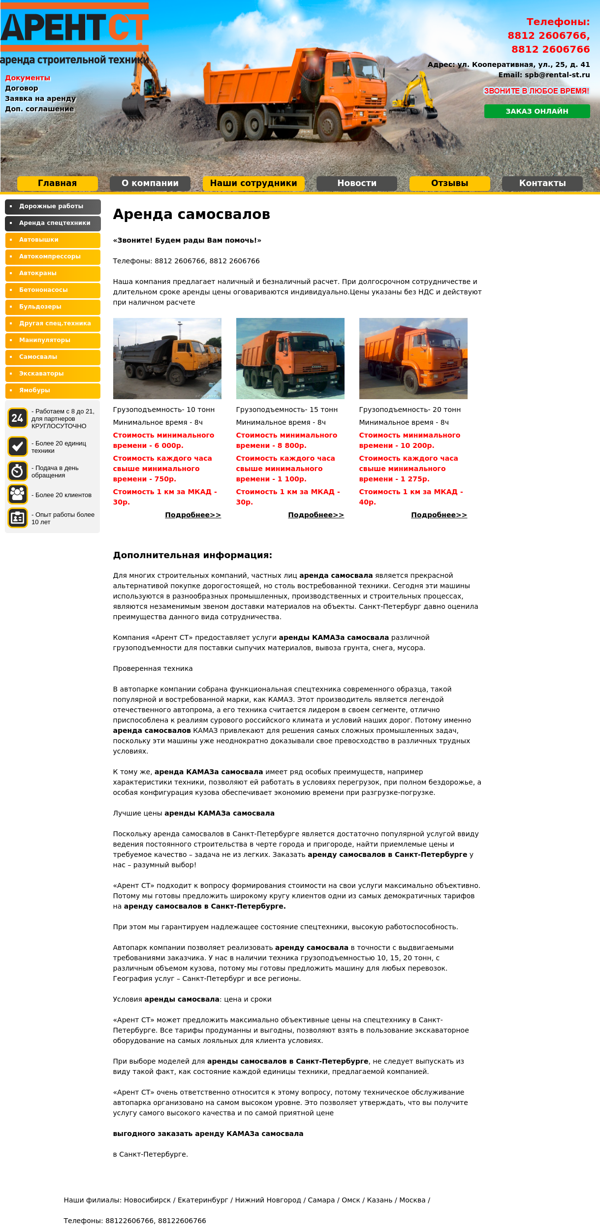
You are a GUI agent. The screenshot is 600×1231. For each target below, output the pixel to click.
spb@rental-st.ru (557, 75)
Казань (380, 1200)
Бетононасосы (43, 289)
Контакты (542, 183)
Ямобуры (34, 390)
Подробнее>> (193, 515)
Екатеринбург (203, 1200)
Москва (412, 1200)
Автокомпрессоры (50, 256)
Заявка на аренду (40, 98)
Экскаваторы (41, 373)
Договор (21, 88)
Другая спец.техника (55, 323)
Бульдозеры (40, 306)
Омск (351, 1200)
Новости (357, 183)
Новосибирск (147, 1200)
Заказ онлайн (537, 111)
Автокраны (38, 273)
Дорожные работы (51, 206)
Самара (321, 1200)
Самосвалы (38, 356)
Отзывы (450, 183)
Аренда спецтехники (55, 223)
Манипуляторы (44, 340)
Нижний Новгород (268, 1200)
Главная (57, 183)
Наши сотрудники (253, 183)
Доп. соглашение (39, 109)
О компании (150, 183)
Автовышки (39, 239)
